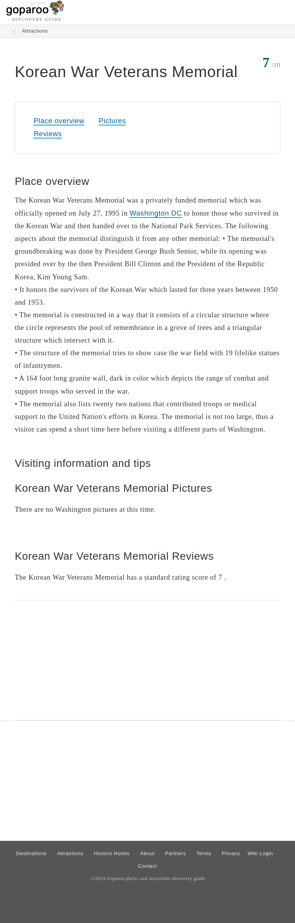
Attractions (35, 31)
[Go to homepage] (35, 14)
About (147, 853)
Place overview (58, 121)
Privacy (231, 853)
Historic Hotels (111, 853)
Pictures (112, 121)
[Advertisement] (147, 660)
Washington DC (155, 213)
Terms (204, 853)
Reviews (47, 134)
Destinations (31, 853)
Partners (175, 853)
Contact (147, 866)
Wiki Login (260, 853)
